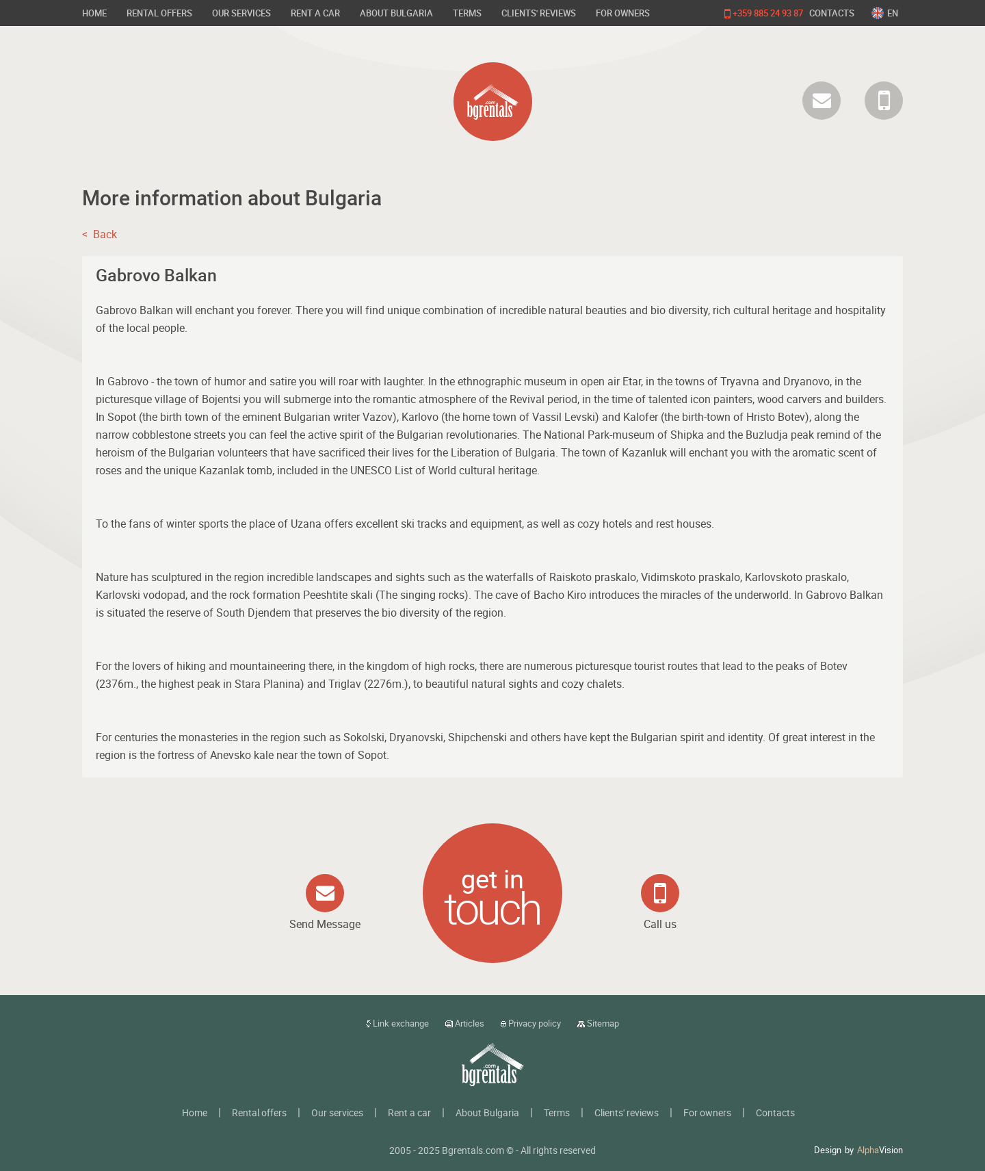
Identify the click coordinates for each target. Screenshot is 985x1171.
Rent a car (315, 13)
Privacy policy (531, 1023)
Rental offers (159, 13)
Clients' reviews (538, 13)
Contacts (831, 13)
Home (94, 13)
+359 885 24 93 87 (763, 14)
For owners (623, 13)
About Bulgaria (396, 13)
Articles (464, 1023)
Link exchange (397, 1023)
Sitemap (598, 1023)
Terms (467, 13)
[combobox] (887, 13)
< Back (99, 234)
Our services (241, 13)
